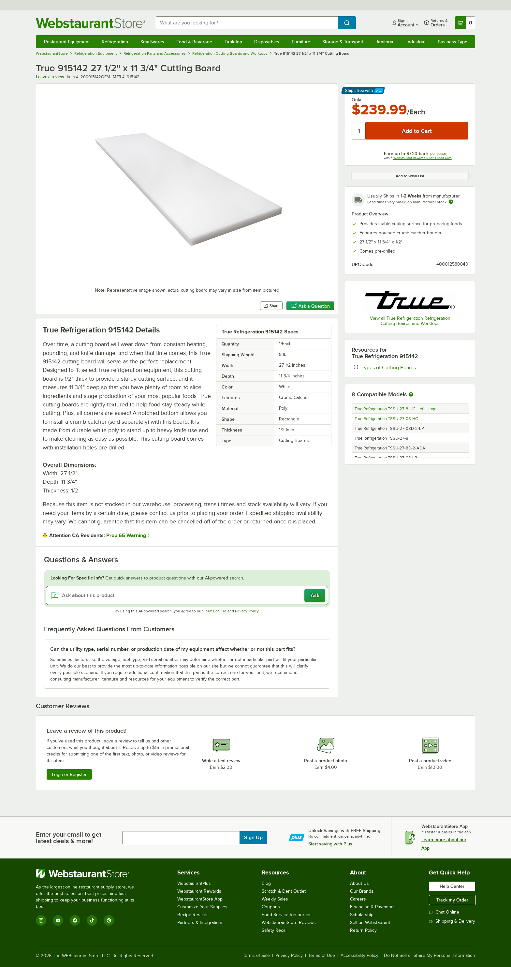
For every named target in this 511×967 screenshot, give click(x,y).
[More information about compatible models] (411, 395)
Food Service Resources (287, 914)
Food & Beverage (194, 41)
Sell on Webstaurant (370, 922)
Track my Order (452, 899)
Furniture (301, 41)
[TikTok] (92, 920)
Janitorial (385, 41)
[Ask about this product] (187, 595)
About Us (359, 883)
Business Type (452, 41)
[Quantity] (359, 130)
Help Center (452, 886)
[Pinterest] (109, 920)
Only (356, 99)
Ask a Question (310, 306)
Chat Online (444, 912)
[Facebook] (75, 920)
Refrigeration (115, 41)
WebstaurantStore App (200, 899)
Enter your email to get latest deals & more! (68, 837)
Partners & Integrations (200, 922)
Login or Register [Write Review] (69, 774)
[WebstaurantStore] (89, 873)
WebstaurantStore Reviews (289, 922)
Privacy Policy (247, 611)
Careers (358, 899)
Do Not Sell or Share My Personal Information (429, 955)
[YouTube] (58, 920)
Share (271, 305)
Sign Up (253, 838)
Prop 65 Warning (126, 535)
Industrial (415, 41)
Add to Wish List (410, 176)
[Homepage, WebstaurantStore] (90, 23)
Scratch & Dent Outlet (284, 891)
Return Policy (363, 930)
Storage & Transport (342, 41)
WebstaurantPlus (194, 883)
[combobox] (247, 22)
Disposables (266, 41)
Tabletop (233, 41)
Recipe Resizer (192, 914)
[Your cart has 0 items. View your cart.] (465, 22)
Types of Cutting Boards (408, 367)
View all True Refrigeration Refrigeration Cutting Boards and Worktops (410, 321)
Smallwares (152, 41)
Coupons (271, 906)
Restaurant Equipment (67, 41)
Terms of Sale (256, 955)
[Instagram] (41, 920)
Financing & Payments (372, 906)
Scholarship (361, 914)
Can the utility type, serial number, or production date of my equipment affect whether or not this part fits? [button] (172, 649)
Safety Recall (274, 930)
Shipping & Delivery (452, 921)
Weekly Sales (275, 899)
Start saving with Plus (330, 843)
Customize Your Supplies (202, 906)
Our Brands (361, 891)
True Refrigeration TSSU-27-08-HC (386, 419)
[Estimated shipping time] (451, 202)
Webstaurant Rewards (199, 891)
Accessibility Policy (359, 955)
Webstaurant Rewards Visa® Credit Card (422, 158)
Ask (315, 595)
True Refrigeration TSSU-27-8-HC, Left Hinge (395, 409)
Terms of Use (215, 611)
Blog (266, 883)
